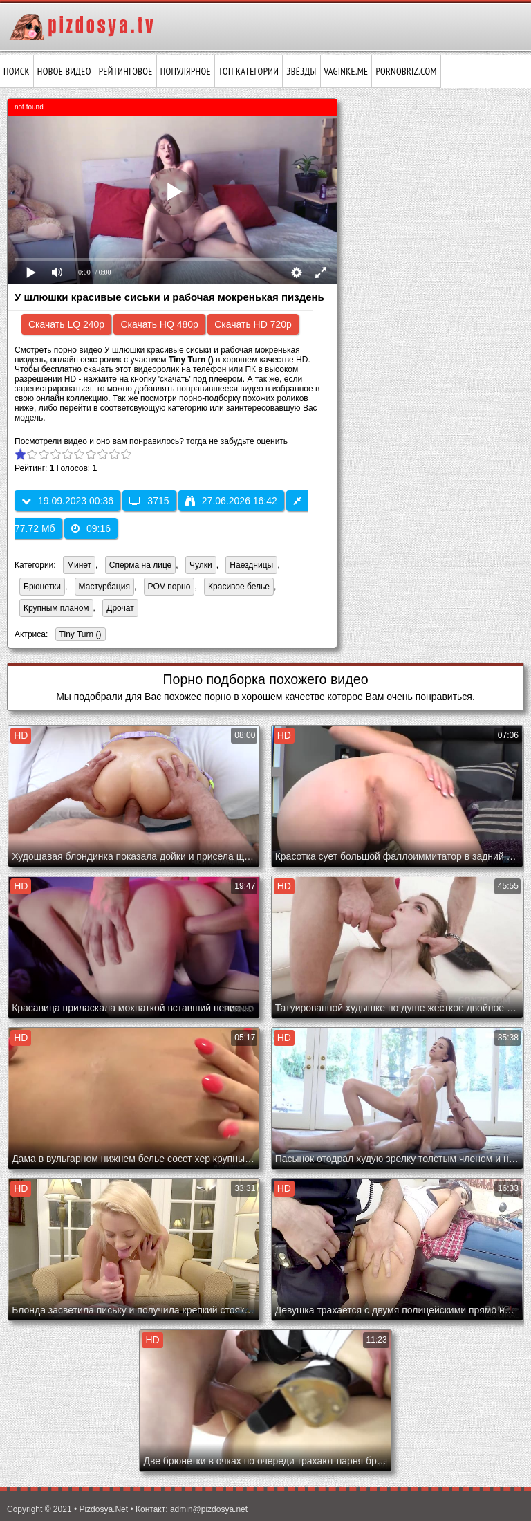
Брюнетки (42, 586)
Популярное (185, 71)
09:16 (91, 528)
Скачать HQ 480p (159, 324)
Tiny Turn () (78, 635)
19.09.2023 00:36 (67, 500)
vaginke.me (346, 71)
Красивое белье (239, 586)
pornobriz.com (405, 71)
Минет (79, 565)
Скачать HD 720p (253, 324)
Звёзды (301, 71)
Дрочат (119, 608)
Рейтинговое (126, 71)
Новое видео (64, 71)
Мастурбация (104, 586)
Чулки (200, 565)
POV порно (169, 586)
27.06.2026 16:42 (231, 500)
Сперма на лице (140, 565)
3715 (149, 500)
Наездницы (251, 565)
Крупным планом (56, 608)
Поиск (16, 71)
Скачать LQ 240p (66, 324)
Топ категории (248, 71)
